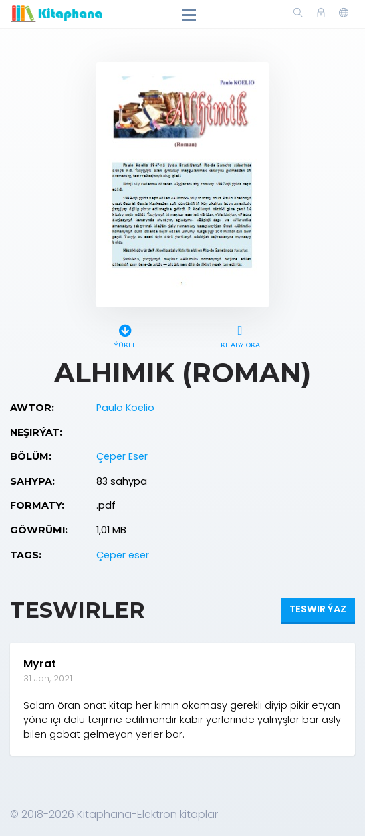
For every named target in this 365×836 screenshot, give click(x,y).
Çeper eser (122, 555)
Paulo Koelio (125, 407)
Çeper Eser (122, 456)
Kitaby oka (240, 334)
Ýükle (125, 334)
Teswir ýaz (317, 609)
